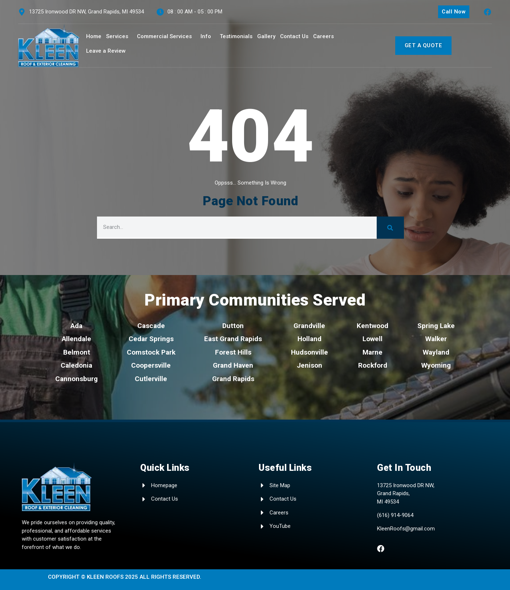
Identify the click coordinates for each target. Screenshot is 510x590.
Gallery (266, 36)
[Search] (390, 228)
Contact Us (294, 36)
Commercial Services (164, 36)
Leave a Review (106, 51)
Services (117, 36)
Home (93, 36)
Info (206, 36)
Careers (323, 36)
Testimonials (236, 36)
